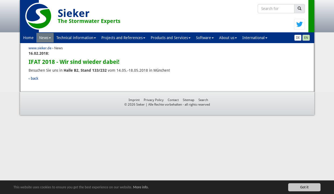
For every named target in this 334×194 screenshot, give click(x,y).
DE (298, 38)
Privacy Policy (154, 100)
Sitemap (188, 100)
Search (203, 100)
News (45, 38)
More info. (141, 187)
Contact (173, 100)
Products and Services (171, 38)
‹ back (33, 78)
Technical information (76, 38)
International (254, 38)
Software (205, 38)
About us (228, 38)
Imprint (134, 100)
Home (28, 38)
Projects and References (123, 38)
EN (306, 38)
